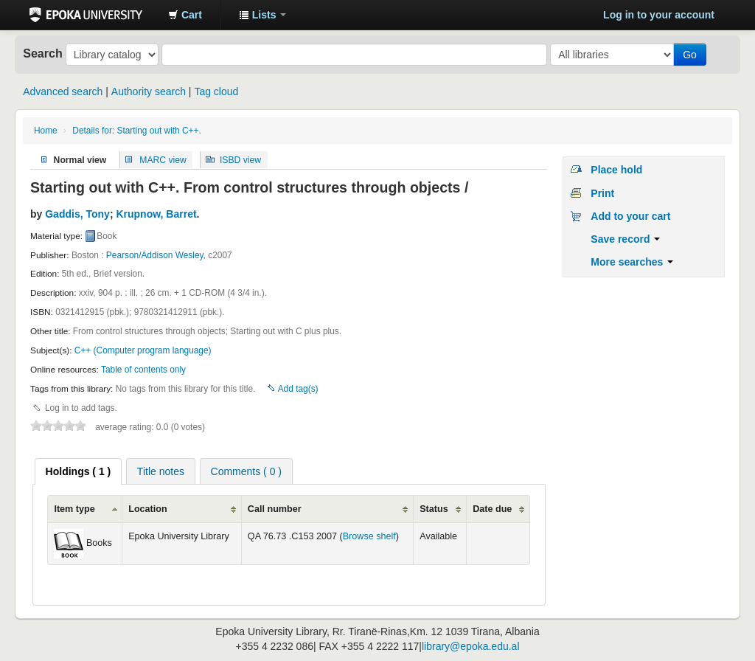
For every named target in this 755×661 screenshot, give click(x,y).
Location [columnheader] (147, 509)
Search (43, 53)
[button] (185, 15)
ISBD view (240, 159)
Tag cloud (216, 91)
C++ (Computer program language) (143, 350)
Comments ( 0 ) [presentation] (246, 471)
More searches (632, 262)
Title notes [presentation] (160, 471)
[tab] (78, 471)
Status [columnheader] (434, 509)
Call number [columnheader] (275, 509)
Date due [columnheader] (492, 509)
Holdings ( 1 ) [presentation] (78, 471)
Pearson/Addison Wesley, (156, 255)
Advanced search (62, 91)
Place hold (616, 170)
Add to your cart (630, 216)
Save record (625, 239)
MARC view (163, 159)
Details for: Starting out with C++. (136, 130)
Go (690, 54)
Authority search (148, 91)
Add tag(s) (298, 389)
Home (46, 130)
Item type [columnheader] (74, 509)
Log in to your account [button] (658, 15)
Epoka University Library (85, 15)
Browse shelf (369, 536)
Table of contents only (143, 369)
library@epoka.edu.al (471, 646)
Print (602, 193)
